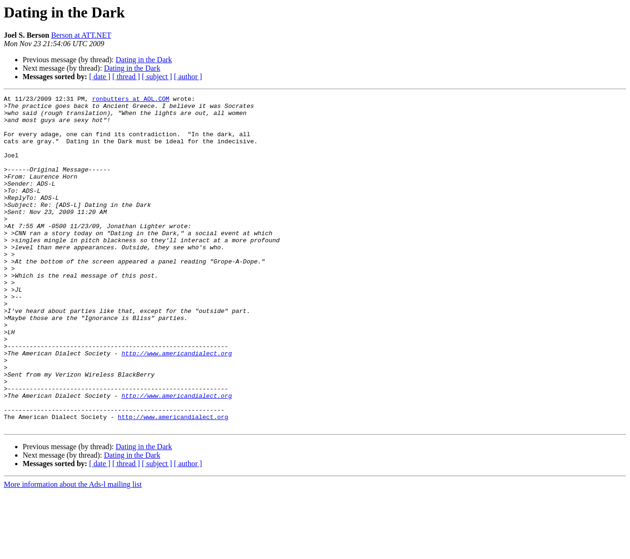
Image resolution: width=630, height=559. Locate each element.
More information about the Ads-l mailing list (72, 551)
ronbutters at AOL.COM (130, 100)
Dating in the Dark (144, 60)
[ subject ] (157, 77)
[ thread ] (126, 77)
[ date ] (99, 77)
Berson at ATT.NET (81, 35)
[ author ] (188, 77)
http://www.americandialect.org (177, 405)
